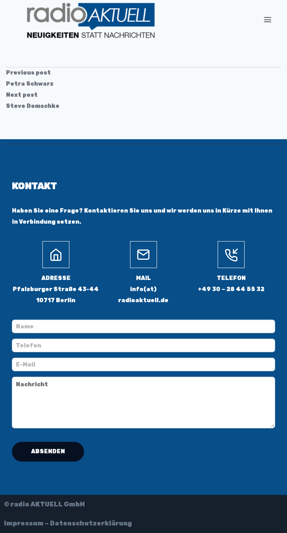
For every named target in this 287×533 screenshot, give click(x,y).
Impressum (24, 523)
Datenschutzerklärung (91, 523)
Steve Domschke (32, 106)
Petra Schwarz (30, 84)
